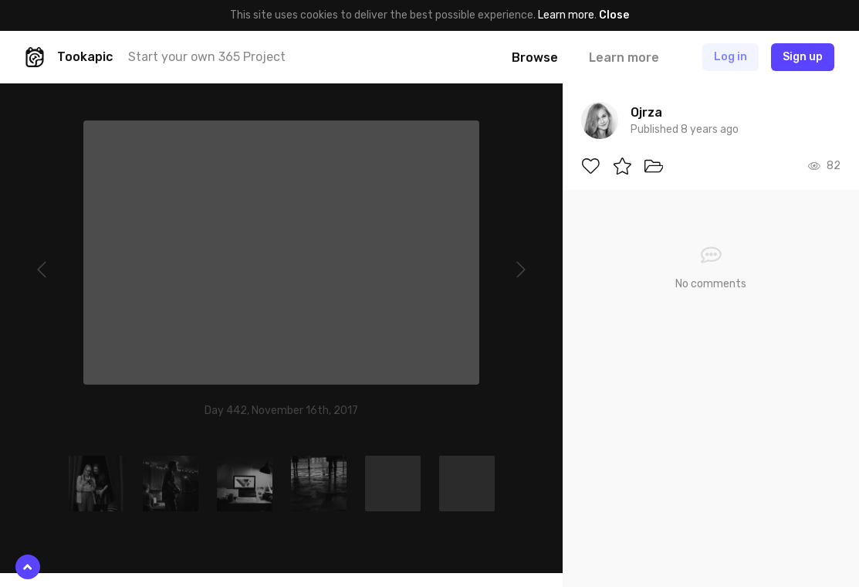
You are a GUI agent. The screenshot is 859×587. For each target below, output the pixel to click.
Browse (535, 57)
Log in (730, 56)
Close (614, 15)
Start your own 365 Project (207, 56)
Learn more (566, 15)
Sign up (803, 56)
